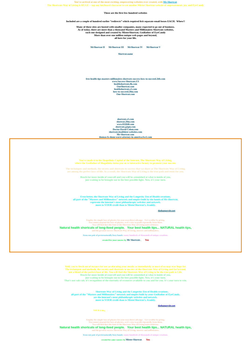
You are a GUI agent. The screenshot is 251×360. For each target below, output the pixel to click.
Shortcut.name (125, 54)
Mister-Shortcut (134, 339)
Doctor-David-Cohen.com (125, 129)
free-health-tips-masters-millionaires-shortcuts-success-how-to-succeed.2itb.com (125, 79)
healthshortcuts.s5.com (125, 89)
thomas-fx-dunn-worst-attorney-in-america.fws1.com (125, 137)
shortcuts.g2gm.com (125, 127)
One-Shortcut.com (125, 94)
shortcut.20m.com (126, 121)
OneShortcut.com (125, 86)
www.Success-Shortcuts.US (125, 81)
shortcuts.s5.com (125, 119)
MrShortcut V (153, 47)
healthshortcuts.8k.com (125, 84)
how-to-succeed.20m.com (125, 91)
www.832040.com (125, 124)
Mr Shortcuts (134, 240)
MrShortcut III (116, 47)
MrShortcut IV (135, 47)
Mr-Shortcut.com (125, 134)
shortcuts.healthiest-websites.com (125, 132)
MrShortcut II (98, 47)
